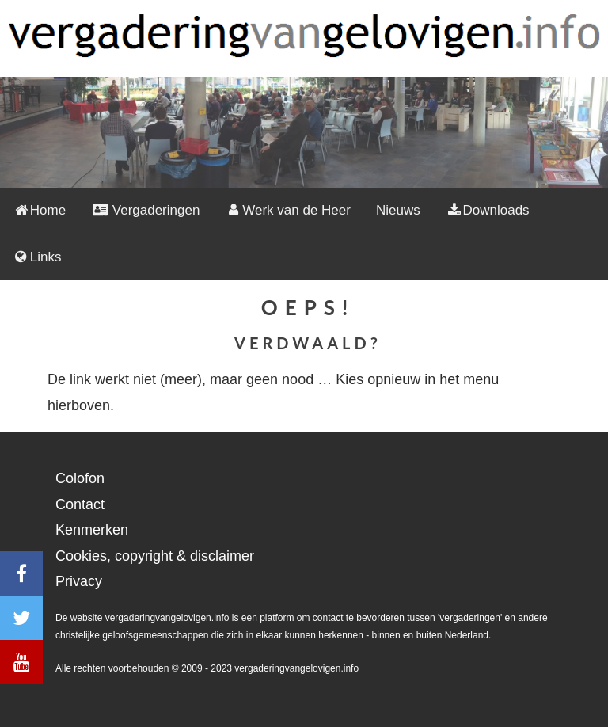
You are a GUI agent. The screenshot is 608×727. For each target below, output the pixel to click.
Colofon (79, 478)
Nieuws (398, 210)
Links (37, 257)
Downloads (488, 210)
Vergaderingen (145, 210)
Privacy (78, 581)
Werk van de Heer (288, 210)
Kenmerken (91, 530)
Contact (79, 504)
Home (39, 210)
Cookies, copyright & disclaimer (154, 556)
